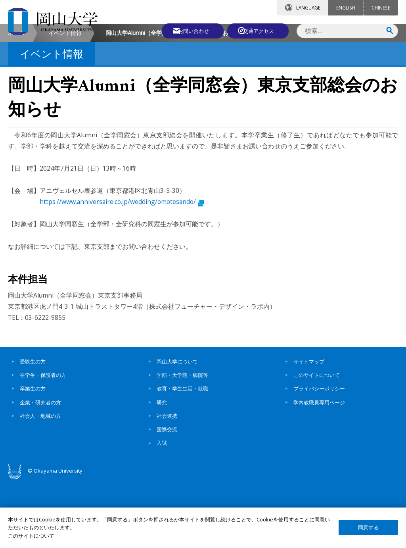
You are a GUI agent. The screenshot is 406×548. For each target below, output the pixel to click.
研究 (162, 469)
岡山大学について (177, 428)
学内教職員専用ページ (319, 469)
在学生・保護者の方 (43, 441)
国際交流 (167, 496)
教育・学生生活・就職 (182, 455)
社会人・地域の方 (40, 482)
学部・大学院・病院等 (182, 441)
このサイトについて (316, 441)
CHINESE (381, 7)
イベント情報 (65, 99)
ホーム (16, 99)
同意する (368, 528)
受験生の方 (33, 428)
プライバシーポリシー (319, 455)
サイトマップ (308, 428)
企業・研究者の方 (40, 469)
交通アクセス (259, 30)
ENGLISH (345, 7)
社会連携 (167, 482)
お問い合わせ (189, 30)
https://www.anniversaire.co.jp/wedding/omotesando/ (122, 268)
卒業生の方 (33, 455)
